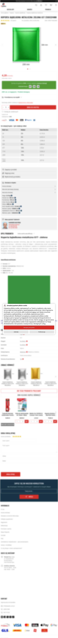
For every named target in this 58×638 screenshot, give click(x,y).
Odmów (16, 332)
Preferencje (41, 332)
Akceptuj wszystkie (29, 327)
